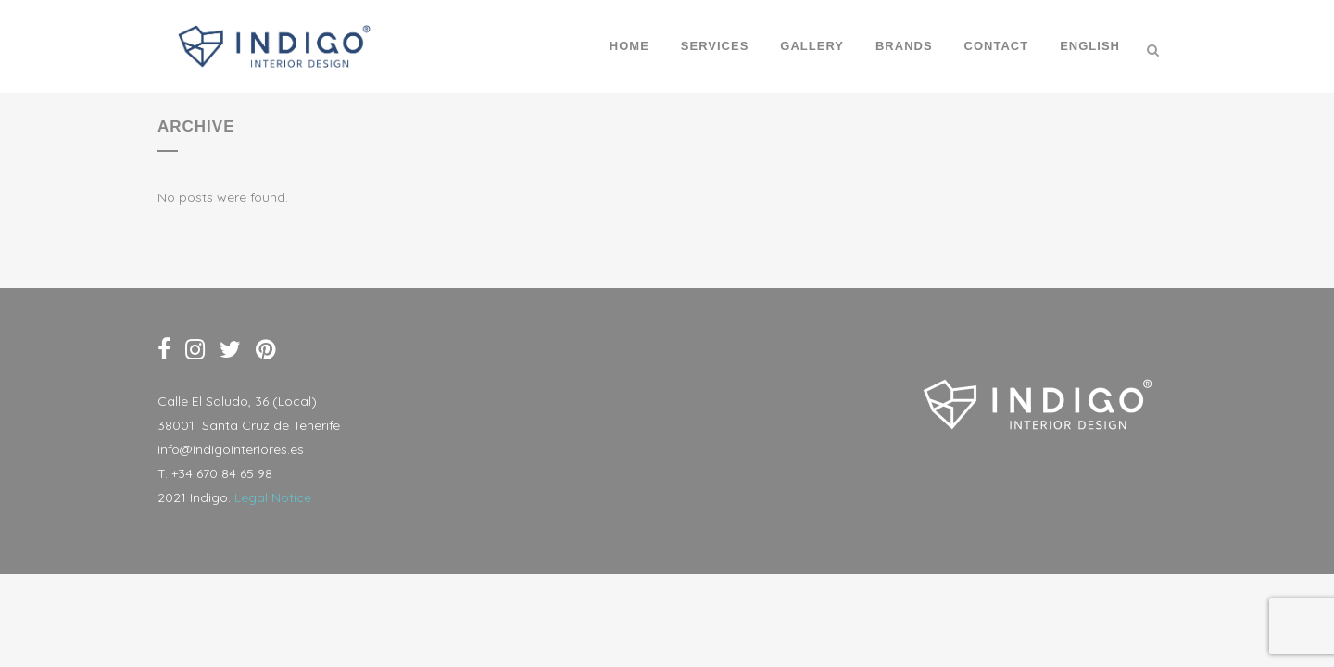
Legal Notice (272, 497)
